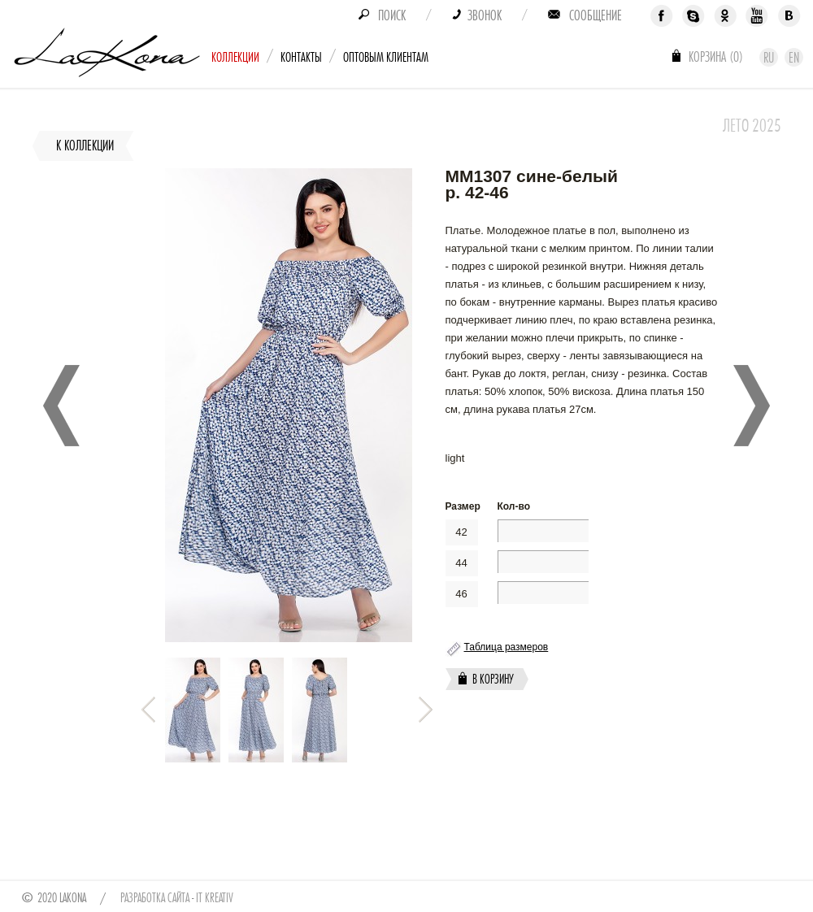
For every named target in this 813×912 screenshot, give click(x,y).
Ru (768, 58)
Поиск (392, 15)
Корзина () (716, 57)
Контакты (301, 57)
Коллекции (235, 57)
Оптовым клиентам (385, 57)
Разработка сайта (154, 898)
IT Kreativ (214, 898)
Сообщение (595, 15)
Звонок (484, 15)
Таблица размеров (506, 647)
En (794, 58)
